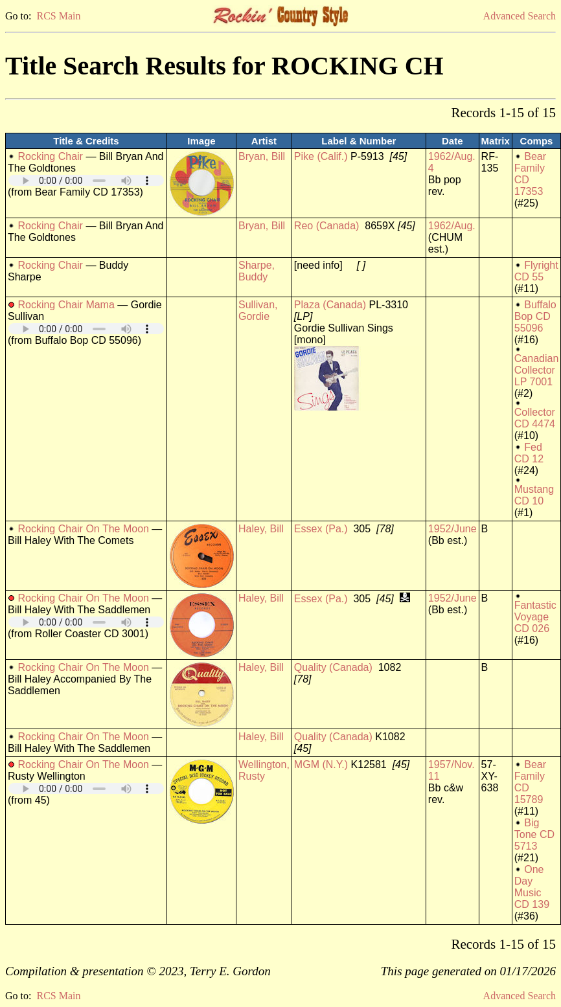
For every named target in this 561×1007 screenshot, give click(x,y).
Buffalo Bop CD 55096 (535, 316)
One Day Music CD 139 (531, 887)
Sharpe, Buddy (256, 271)
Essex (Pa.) (321, 528)
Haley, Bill (261, 528)
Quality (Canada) (333, 667)
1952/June (452, 528)
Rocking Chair (49, 156)
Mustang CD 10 (534, 495)
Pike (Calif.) (321, 156)
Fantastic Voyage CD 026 (535, 617)
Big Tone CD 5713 (534, 834)
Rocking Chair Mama (65, 304)
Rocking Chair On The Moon (82, 528)
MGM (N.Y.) (321, 764)
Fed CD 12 (529, 453)
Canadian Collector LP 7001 (536, 370)
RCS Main (58, 15)
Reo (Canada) (327, 225)
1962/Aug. (451, 225)
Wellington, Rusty (264, 770)
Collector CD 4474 (534, 418)
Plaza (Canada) (330, 304)
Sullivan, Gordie (257, 310)
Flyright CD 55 (536, 271)
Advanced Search (519, 15)
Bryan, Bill (261, 156)
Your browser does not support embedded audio (86, 180)
